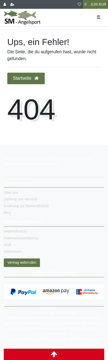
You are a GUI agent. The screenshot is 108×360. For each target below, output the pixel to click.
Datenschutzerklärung (21, 238)
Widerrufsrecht (15, 231)
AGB (7, 245)
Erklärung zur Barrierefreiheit (26, 206)
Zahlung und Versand (20, 199)
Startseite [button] (26, 78)
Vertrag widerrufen (22, 262)
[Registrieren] (12, 4)
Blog (7, 213)
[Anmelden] (5, 4)
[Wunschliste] (79, 4)
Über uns (11, 193)
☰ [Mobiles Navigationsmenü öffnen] (98, 17)
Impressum (12, 251)
